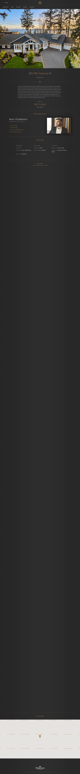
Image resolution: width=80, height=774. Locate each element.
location (32, 7)
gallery (25, 7)
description (5, 7)
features (18, 7)
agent (12, 7)
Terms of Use (54, 772)
